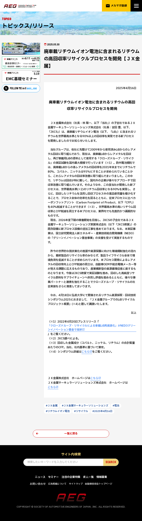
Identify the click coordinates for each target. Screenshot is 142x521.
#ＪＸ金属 (52, 406)
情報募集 (101, 478)
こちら (85, 352)
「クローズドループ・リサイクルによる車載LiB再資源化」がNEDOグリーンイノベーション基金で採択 (92, 328)
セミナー (53, 478)
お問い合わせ (38, 484)
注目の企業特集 (71, 478)
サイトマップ (76, 484)
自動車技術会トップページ (98, 484)
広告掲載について (57, 484)
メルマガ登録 (116, 5)
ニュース (40, 478)
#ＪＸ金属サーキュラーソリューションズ (85, 406)
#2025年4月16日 (103, 411)
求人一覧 (88, 478)
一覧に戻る (71, 434)
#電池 (116, 406)
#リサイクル (81, 411)
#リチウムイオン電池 (58, 411)
